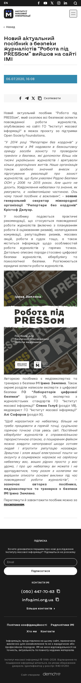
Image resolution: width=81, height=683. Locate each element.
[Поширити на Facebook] (20, 98)
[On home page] (13, 13)
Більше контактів (39, 608)
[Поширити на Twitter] (33, 98)
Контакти (48, 631)
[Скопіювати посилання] (50, 98)
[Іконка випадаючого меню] (73, 14)
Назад (10, 27)
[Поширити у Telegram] (27, 98)
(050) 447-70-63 (37, 591)
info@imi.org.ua (37, 600)
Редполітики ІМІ (62, 624)
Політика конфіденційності (27, 624)
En (6, 3)
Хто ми (32, 631)
